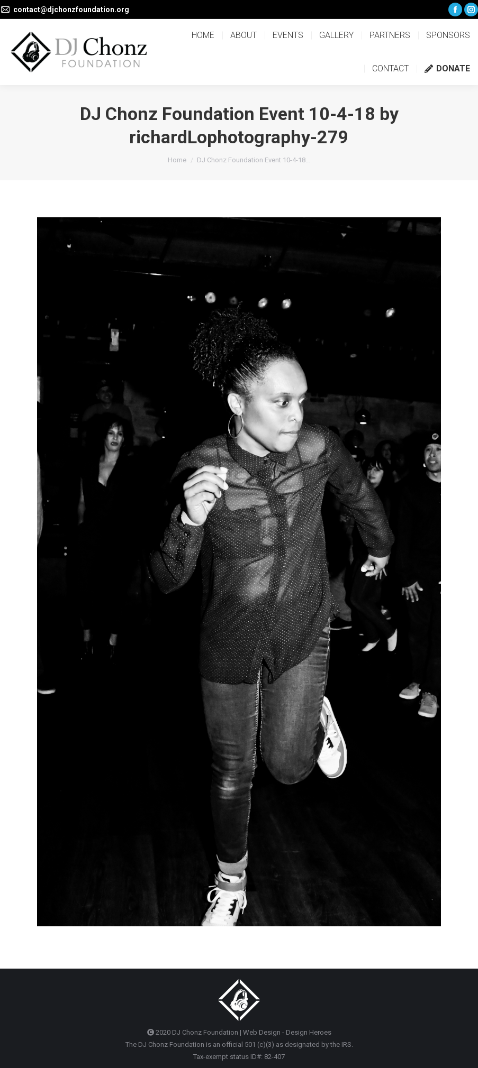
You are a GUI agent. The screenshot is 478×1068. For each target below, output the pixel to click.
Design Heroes (308, 1032)
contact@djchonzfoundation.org (71, 9)
